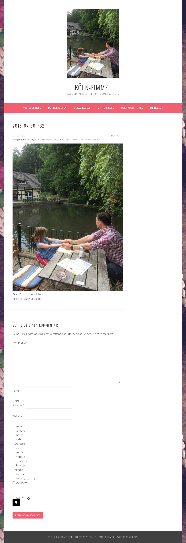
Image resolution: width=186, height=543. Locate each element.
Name (17, 390)
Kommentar (18, 345)
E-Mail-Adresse (18, 403)
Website (17, 416)
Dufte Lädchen (57, 107)
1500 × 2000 (52, 139)
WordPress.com (127, 537)
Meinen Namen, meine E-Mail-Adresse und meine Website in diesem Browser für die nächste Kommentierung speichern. (21, 454)
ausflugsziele (32, 107)
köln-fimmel (93, 87)
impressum (156, 107)
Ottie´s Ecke (106, 107)
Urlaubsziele (82, 107)
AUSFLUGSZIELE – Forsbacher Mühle (80, 139)
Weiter (117, 136)
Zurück (19, 136)
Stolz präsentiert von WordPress (70, 537)
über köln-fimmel (132, 107)
